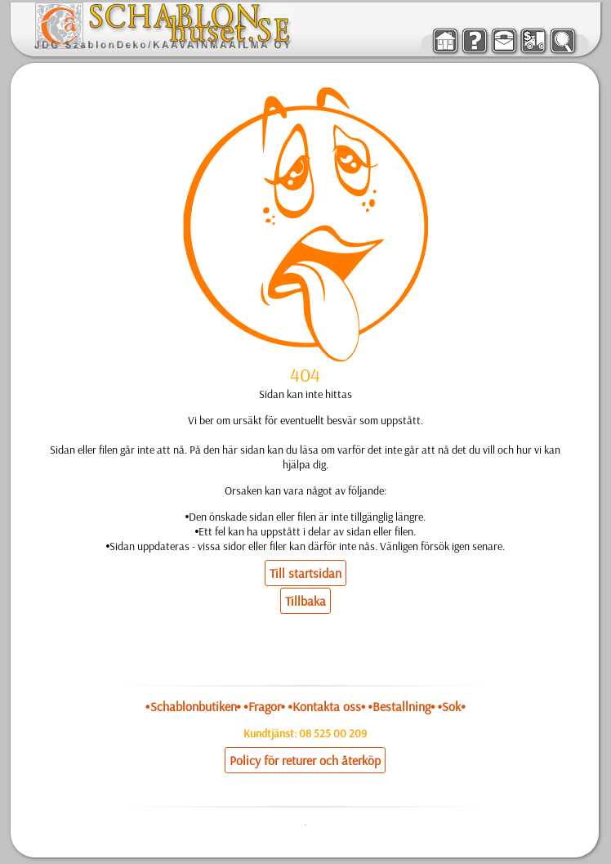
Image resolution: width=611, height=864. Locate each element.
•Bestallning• (401, 706)
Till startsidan (305, 573)
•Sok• (452, 706)
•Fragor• (264, 706)
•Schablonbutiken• (193, 706)
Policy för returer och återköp (305, 760)
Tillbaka (305, 601)
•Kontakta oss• (326, 706)
